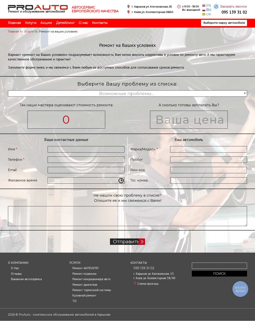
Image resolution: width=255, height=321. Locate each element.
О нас (83, 23)
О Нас (15, 268)
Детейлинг (65, 23)
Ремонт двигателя (84, 285)
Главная (14, 23)
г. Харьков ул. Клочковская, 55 (154, 274)
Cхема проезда (147, 284)
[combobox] (127, 93)
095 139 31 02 (234, 12)
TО (74, 301)
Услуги (30, 23)
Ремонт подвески (84, 274)
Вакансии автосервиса (26, 279)
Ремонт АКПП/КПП (85, 268)
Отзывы (16, 274)
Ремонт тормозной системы (91, 290)
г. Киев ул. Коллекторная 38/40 (154, 278)
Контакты (100, 23)
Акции (46, 23)
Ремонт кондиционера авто (91, 279)
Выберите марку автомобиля (224, 23)
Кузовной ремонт (84, 295)
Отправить (127, 241)
